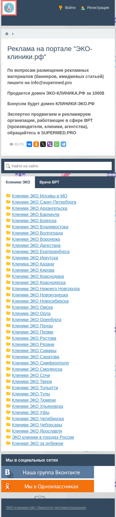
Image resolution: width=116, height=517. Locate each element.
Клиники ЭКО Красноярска (39, 282)
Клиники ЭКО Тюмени (34, 400)
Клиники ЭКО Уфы (30, 412)
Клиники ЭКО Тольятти (35, 387)
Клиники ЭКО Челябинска (38, 418)
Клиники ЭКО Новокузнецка (40, 294)
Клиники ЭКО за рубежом (37, 443)
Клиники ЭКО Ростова (34, 338)
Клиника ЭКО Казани (33, 263)
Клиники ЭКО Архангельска (39, 208)
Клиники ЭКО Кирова (33, 270)
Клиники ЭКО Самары (34, 350)
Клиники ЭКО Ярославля (37, 431)
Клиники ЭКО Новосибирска (40, 301)
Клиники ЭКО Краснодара (38, 276)
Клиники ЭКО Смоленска (37, 369)
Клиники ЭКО (18, 182)
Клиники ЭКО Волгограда (37, 232)
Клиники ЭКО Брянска (34, 220)
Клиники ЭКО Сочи (31, 375)
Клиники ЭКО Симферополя (40, 362)
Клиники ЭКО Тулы (31, 393)
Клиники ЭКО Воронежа (36, 239)
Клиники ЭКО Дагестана (36, 245)
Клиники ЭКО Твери (32, 381)
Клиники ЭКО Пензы (32, 325)
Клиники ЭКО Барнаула (35, 214)
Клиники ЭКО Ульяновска (37, 406)
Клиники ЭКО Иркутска (35, 257)
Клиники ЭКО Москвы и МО (39, 195)
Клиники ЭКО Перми (32, 332)
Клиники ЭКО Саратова (35, 356)
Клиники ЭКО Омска (32, 307)
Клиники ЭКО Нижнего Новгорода (46, 288)
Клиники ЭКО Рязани (33, 344)
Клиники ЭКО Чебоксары (37, 424)
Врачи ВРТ (49, 182)
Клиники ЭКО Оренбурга (37, 319)
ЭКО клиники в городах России (43, 437)
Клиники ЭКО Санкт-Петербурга (44, 202)
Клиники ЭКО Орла (31, 313)
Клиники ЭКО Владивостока (40, 226)
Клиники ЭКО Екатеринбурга (41, 251)
